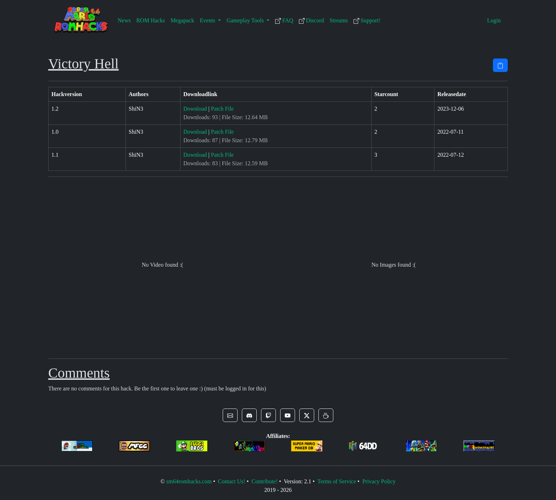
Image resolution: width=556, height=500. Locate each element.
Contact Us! (231, 481)
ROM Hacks (150, 20)
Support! (367, 20)
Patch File (222, 109)
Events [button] (208, 20)
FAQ (284, 20)
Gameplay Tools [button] (246, 20)
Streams (339, 20)
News (124, 20)
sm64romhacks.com (189, 481)
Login (494, 20)
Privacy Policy (379, 481)
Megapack (182, 20)
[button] (230, 415)
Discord (311, 20)
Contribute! (264, 481)
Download (195, 109)
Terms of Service (336, 481)
